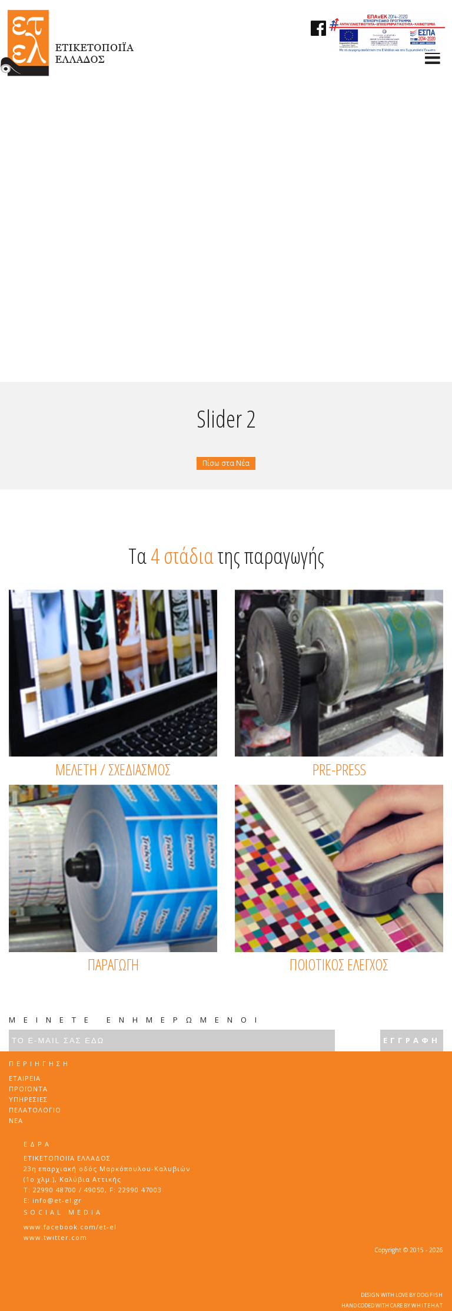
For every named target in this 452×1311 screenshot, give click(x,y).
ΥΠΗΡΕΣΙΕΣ (28, 1099)
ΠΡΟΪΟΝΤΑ (28, 1088)
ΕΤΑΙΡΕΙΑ (25, 1078)
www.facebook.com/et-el (70, 1226)
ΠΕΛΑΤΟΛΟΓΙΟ (35, 1109)
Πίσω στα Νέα (226, 463)
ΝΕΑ (16, 1120)
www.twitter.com (55, 1237)
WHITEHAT (427, 1305)
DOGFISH (430, 1295)
